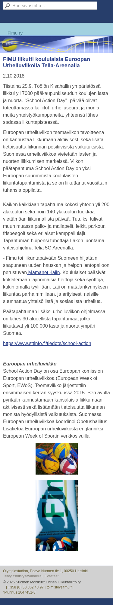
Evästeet (52, 576)
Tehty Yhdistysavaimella (22, 576)
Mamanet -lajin (43, 272)
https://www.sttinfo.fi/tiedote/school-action (47, 343)
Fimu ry (15, 32)
